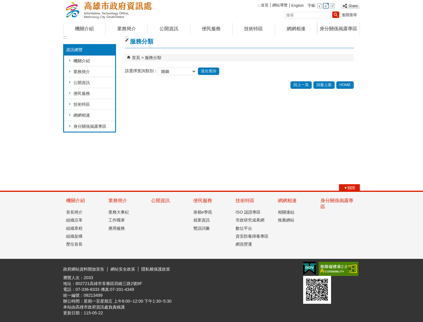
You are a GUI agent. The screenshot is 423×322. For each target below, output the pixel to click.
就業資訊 (201, 220)
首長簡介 (74, 212)
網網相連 (296, 28)
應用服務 (116, 228)
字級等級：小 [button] (319, 5)
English (297, 5)
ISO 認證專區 (248, 212)
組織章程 (74, 228)
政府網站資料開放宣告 (83, 269)
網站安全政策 (122, 269)
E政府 (309, 268)
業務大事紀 (118, 212)
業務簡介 (126, 28)
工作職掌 (116, 220)
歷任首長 (74, 244)
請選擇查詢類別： (141, 71)
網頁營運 (244, 244)
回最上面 (324, 85)
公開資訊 (169, 28)
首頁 (264, 5)
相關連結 (286, 212)
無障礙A (338, 269)
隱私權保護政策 (155, 269)
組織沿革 (74, 220)
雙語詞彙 (201, 228)
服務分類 (153, 57)
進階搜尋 (349, 15)
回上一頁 (301, 85)
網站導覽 (280, 5)
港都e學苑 (202, 212)
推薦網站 (286, 220)
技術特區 (253, 28)
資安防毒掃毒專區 (252, 236)
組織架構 (74, 236)
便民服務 (211, 28)
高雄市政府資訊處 (112, 10)
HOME (345, 85)
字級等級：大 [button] (332, 5)
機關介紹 (84, 28)
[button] (335, 14)
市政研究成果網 (250, 220)
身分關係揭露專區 (338, 28)
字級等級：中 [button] (326, 6)
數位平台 (244, 228)
